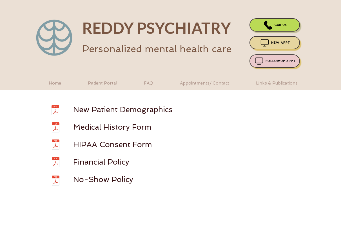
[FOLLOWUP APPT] (274, 61)
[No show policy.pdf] (56, 181)
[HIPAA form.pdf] (56, 145)
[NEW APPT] (274, 42)
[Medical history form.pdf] (56, 128)
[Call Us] (274, 25)
